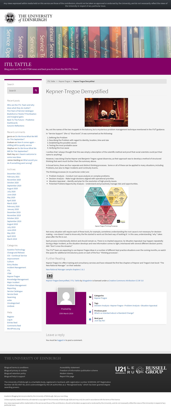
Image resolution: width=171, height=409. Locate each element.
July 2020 (11, 191)
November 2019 (14, 215)
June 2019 (11, 230)
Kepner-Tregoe (13, 276)
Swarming (11, 297)
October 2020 (13, 182)
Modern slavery (66, 373)
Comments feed (14, 325)
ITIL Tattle (17, 64)
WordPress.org (13, 328)
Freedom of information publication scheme (79, 370)
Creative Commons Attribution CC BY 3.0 (126, 280)
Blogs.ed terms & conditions (16, 367)
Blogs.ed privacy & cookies (15, 370)
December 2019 (13, 212)
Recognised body (74, 384)
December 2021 (13, 173)
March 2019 (12, 239)
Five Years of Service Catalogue (20, 111)
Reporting (11, 288)
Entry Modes (12, 264)
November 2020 (14, 179)
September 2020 (14, 185)
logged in (61, 340)
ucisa (9, 300)
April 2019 (11, 236)
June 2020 (11, 194)
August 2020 (12, 188)
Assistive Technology (16, 249)
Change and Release (16, 252)
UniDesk (10, 306)
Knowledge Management (18, 279)
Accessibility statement (70, 367)
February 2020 (13, 206)
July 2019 (11, 227)
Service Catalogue (15, 291)
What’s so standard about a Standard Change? (114, 313)
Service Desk (12, 294)
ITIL (9, 270)
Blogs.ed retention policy (15, 373)
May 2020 (11, 197)
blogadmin (87, 280)
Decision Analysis (101, 305)
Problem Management (16, 285)
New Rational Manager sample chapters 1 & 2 (65, 269)
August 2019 (12, 224)
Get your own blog (61, 396)
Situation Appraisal (149, 305)
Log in (9, 319)
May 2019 (11, 233)
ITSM (9, 273)
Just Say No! (99, 320)
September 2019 (14, 221)
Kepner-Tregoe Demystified (57, 280)
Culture (10, 261)
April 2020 (11, 200)
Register (10, 316)
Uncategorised (13, 303)
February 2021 (13, 176)
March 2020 (12, 203)
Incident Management (16, 267)
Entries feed (12, 322)
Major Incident (13, 282)
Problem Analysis (132, 305)
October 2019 (13, 218)
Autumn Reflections (15, 125)
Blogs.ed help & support (14, 376)
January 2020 (13, 209)
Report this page (67, 376)
